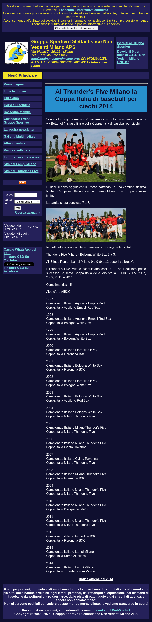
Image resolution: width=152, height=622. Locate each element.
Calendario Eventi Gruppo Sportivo (17, 120)
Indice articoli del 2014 (96, 579)
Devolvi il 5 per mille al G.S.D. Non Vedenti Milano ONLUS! (131, 57)
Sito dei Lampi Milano (20, 164)
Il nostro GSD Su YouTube (16, 258)
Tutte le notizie (15, 91)
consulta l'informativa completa (84, 9)
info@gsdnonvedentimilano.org (55, 58)
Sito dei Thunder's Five (21, 171)
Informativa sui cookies (21, 157)
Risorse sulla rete (17, 150)
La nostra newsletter (19, 129)
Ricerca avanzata (27, 212)
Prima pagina (14, 84)
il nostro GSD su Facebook (16, 269)
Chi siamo (11, 98)
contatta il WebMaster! (113, 610)
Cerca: (9, 195)
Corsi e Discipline (17, 105)
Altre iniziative (14, 143)
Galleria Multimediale (19, 136)
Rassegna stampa (17, 112)
